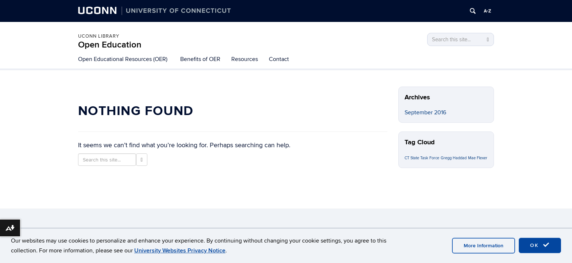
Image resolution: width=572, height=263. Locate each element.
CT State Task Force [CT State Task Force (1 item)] (422, 158)
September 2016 (425, 112)
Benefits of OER (200, 59)
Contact (279, 59)
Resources (244, 59)
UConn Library (98, 36)
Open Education (110, 44)
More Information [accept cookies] (483, 246)
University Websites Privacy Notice (179, 250)
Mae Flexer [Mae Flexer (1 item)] (477, 158)
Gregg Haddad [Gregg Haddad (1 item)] (454, 158)
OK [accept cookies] (540, 245)
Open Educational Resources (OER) (122, 59)
